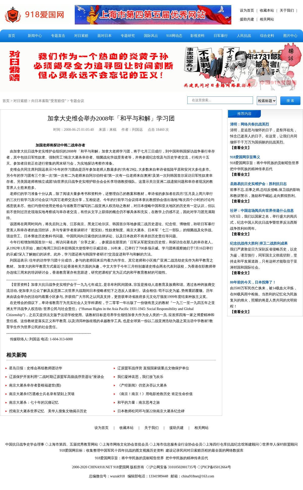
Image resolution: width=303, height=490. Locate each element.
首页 (11, 36)
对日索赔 (81, 36)
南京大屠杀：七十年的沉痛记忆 (34, 402)
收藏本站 (267, 10)
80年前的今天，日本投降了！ (253, 282)
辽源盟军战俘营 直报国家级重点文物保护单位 (153, 368)
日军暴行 (221, 36)
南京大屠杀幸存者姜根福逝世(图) (35, 385)
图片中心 (290, 36)
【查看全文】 (240, 148)
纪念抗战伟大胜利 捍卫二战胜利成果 (259, 243)
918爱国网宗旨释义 (245, 157)
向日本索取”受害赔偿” (48, 101)
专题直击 (58, 36)
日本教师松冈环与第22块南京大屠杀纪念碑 (151, 411)
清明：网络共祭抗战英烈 (249, 124)
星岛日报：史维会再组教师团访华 (35, 368)
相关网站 (267, 19)
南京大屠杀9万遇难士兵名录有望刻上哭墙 (41, 394)
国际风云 (151, 36)
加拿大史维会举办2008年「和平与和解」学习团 (111, 118)
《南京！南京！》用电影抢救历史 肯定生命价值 (155, 394)
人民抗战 (244, 36)
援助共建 (247, 19)
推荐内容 (244, 114)
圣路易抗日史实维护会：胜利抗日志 (258, 184)
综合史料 (267, 36)
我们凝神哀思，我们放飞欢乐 (140, 377)
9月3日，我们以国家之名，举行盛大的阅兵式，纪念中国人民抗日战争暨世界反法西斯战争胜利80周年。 (263, 222)
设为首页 (247, 10)
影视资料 (197, 36)
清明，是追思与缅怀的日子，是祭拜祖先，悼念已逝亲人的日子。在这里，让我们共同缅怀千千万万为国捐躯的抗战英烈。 (263, 136)
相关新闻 (16, 355)
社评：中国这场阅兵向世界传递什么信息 (262, 211)
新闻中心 (35, 36)
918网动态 (174, 36)
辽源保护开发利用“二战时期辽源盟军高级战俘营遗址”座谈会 (56, 377)
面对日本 (104, 36)
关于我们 (287, 10)
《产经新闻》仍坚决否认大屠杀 (142, 385)
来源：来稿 (107, 130)
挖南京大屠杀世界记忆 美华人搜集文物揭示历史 (48, 411)
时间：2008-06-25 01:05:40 (73, 130)
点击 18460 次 (158, 130)
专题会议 (77, 101)
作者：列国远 (132, 130)
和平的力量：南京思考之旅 (138, 402)
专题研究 (128, 36)
